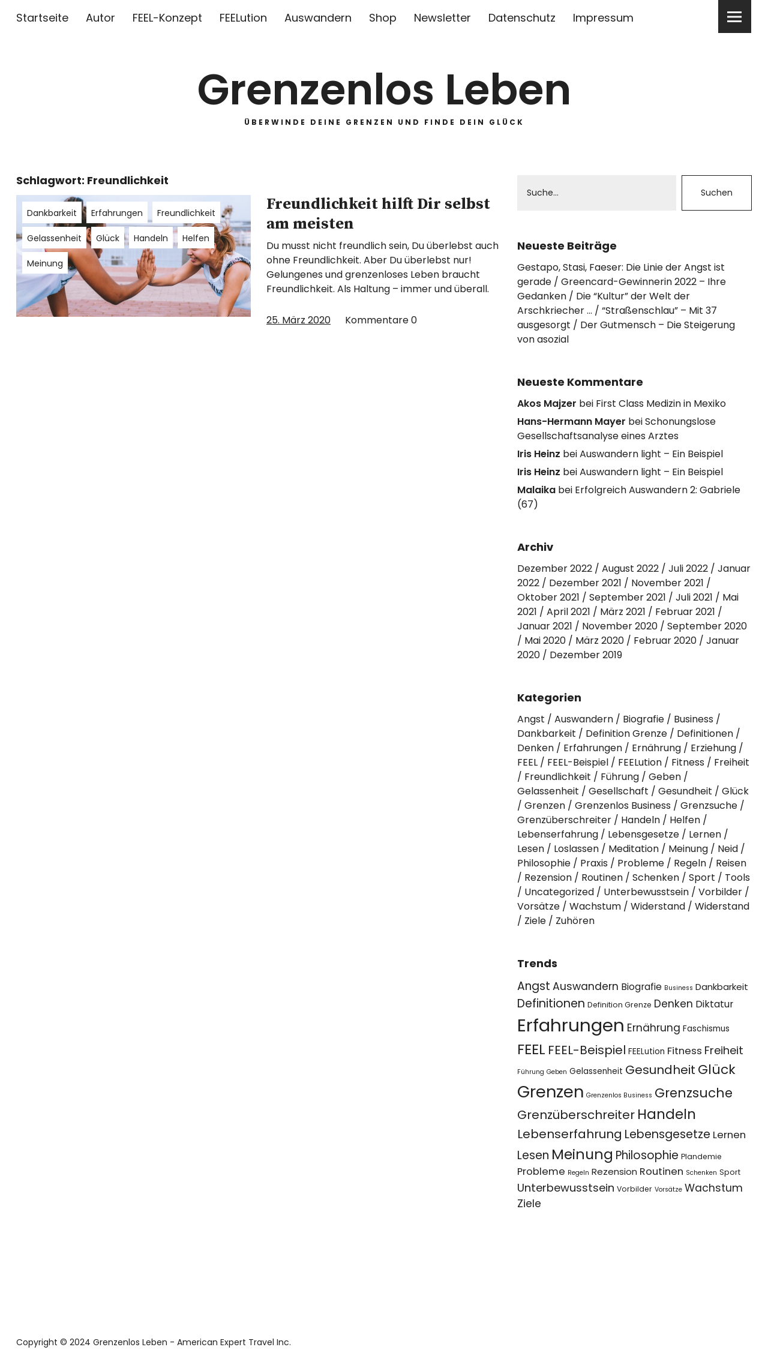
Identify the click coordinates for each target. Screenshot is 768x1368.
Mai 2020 (545, 640)
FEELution (243, 17)
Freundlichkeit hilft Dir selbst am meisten (378, 214)
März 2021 (623, 612)
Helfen (195, 238)
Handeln (151, 238)
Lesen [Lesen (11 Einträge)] (533, 1155)
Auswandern (318, 17)
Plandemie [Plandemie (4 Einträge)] (701, 1156)
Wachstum (595, 906)
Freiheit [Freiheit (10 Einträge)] (723, 1050)
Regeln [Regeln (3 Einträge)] (578, 1172)
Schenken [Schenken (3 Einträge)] (701, 1172)
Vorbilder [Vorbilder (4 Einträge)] (634, 1189)
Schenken (655, 877)
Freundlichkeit (186, 213)
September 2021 (627, 597)
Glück (107, 238)
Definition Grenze (626, 733)
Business (693, 719)
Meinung (45, 263)
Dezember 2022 (554, 568)
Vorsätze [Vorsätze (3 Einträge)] (668, 1189)
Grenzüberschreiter (564, 820)
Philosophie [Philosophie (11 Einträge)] (647, 1155)
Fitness (687, 762)
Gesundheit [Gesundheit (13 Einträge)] (660, 1069)
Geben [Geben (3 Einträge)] (557, 1071)
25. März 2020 (298, 320)
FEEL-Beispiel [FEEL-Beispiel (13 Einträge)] (587, 1050)
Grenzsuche (708, 805)
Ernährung (656, 748)
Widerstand (658, 906)
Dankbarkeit (52, 213)
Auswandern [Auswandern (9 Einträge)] (586, 986)
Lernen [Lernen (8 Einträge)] (729, 1135)
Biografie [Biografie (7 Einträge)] (641, 987)
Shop (383, 17)
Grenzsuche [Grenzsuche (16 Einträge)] (694, 1093)
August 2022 (630, 568)
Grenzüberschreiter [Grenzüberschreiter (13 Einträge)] (576, 1114)
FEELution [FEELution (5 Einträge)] (646, 1051)
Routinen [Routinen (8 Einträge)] (661, 1171)
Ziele (535, 921)
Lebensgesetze (643, 834)
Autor (100, 17)
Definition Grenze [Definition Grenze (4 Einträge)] (619, 1005)
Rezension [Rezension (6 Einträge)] (614, 1171)
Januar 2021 (544, 626)
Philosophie (544, 863)
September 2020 (707, 626)
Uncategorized (559, 892)
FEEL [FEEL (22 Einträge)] (531, 1049)
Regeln (690, 863)
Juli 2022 (688, 568)
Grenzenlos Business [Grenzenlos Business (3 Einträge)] (619, 1095)
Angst (531, 719)
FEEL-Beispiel (577, 762)
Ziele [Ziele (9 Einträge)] (529, 1203)
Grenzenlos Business (623, 805)
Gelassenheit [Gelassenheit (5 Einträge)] (596, 1071)
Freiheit (731, 762)
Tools (737, 877)
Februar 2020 (665, 640)
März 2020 (599, 640)
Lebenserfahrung (557, 834)
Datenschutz (522, 17)
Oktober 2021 (548, 597)
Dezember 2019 (586, 655)
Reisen (731, 863)
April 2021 (568, 612)
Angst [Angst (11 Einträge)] (533, 986)
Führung (620, 777)
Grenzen (544, 805)
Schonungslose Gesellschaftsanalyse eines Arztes (616, 429)
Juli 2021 (694, 597)
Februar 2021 (685, 612)
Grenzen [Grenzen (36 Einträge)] (550, 1092)
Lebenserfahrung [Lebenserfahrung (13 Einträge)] (569, 1134)
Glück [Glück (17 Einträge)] (717, 1069)
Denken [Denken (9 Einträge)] (673, 1004)
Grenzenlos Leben (384, 89)
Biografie (643, 719)
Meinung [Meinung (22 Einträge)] (582, 1154)
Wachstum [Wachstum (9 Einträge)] (714, 1188)
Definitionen (705, 733)
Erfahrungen (117, 213)
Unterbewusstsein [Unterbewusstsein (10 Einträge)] (565, 1187)
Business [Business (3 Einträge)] (678, 987)
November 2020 (620, 626)
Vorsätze (538, 906)
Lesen (530, 849)
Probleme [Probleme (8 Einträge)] (541, 1171)
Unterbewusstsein (646, 892)
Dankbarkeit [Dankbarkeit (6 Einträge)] (721, 986)
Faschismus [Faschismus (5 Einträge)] (706, 1028)
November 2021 (667, 583)
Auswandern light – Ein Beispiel (651, 454)
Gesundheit (685, 791)
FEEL (527, 762)
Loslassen (576, 849)
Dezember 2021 (585, 583)
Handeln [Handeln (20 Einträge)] (666, 1114)
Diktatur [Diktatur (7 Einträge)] (714, 1004)
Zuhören (575, 921)
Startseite (42, 17)
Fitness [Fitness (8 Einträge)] (684, 1051)
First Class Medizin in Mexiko (661, 403)
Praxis (594, 863)
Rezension (548, 877)
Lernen (705, 834)
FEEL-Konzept (167, 17)
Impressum (603, 17)
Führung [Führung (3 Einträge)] (530, 1071)
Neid (728, 849)
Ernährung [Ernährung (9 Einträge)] (653, 1028)
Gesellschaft (619, 791)
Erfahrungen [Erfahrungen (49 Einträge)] (571, 1025)
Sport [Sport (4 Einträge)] (729, 1172)
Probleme (640, 863)
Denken (535, 748)
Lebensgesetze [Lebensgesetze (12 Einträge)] (667, 1134)
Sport (702, 877)
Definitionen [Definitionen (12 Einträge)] (551, 1003)
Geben (665, 777)
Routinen (602, 877)
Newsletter (442, 17)
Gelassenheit (54, 238)
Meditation (633, 849)
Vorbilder (720, 892)
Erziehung (713, 748)
